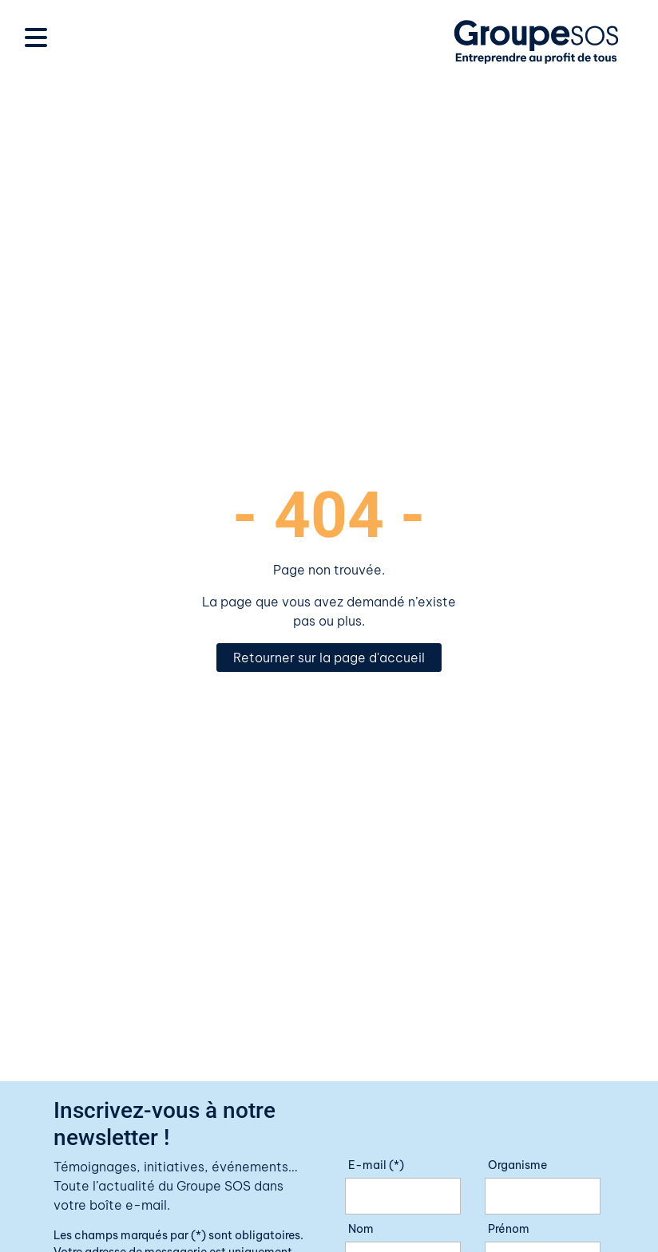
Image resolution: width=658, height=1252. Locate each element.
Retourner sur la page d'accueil (329, 657)
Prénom (508, 1229)
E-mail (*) (376, 1165)
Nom (361, 1229)
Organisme (517, 1165)
